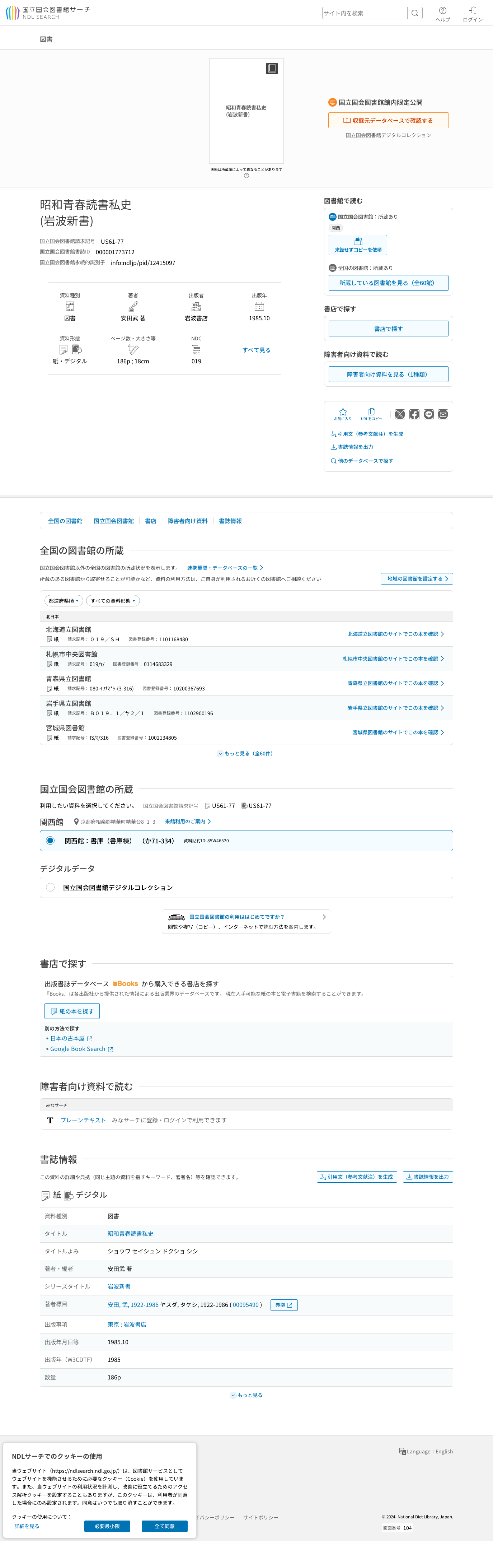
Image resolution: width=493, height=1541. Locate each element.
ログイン (473, 13)
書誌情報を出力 (351, 447)
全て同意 (165, 1526)
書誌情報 (230, 520)
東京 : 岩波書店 (127, 1324)
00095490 (246, 1304)
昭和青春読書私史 (131, 1233)
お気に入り (343, 414)
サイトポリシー (260, 1517)
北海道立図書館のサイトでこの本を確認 (397, 634)
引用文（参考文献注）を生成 (366, 434)
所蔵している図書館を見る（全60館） (388, 282)
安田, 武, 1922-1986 (133, 1304)
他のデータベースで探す (361, 461)
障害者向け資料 (188, 520)
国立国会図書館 (114, 520)
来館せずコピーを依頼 (358, 245)
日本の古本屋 (71, 1038)
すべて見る (256, 349)
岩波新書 (119, 1286)
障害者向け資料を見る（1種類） (389, 374)
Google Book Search (82, 1048)
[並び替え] (63, 600)
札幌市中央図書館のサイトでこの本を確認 (395, 658)
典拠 (284, 1305)
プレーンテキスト (83, 1120)
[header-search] (372, 13)
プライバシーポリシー (209, 1517)
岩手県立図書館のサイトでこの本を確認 (397, 708)
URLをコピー (371, 414)
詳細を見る (26, 1526)
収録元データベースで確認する (388, 120)
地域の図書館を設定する (419, 578)
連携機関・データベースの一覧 (226, 567)
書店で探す (388, 328)
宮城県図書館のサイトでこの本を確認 (400, 732)
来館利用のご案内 (189, 821)
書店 (150, 520)
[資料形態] (113, 600)
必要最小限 (107, 1526)
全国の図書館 (65, 520)
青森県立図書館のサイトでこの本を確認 (397, 683)
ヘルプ (442, 13)
